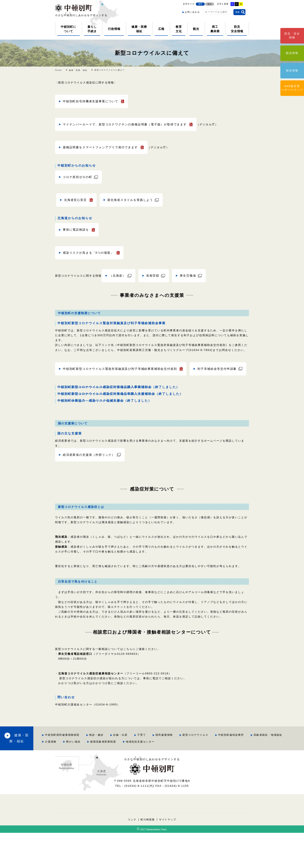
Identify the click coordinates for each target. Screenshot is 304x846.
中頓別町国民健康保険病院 (89, 748)
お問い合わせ (192, 12)
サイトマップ (167, 832)
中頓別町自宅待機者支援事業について (92, 101)
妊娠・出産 (148, 748)
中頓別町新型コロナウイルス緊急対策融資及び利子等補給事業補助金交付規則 (124, 368)
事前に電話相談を (77, 229)
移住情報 (292, 70)
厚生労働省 (190, 275)
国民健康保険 (192, 748)
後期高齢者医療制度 (169, 754)
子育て (169, 748)
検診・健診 (123, 748)
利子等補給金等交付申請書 (84, 382)
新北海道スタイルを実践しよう (133, 200)
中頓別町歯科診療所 (259, 748)
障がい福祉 (139, 754)
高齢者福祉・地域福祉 (86, 754)
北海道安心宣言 (76, 200)
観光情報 (292, 53)
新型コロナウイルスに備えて (152, 53)
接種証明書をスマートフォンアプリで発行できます (103, 147)
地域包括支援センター (206, 754)
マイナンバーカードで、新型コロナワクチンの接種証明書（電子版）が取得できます (129, 124)
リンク (132, 832)
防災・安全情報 (292, 35)
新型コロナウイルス (223, 748)
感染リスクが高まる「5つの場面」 (90, 252)
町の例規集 (147, 832)
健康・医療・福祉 (35, 751)
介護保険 (116, 754)
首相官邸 (154, 275)
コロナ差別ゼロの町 (78, 177)
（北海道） (118, 275)
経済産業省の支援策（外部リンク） (91, 468)
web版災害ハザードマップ (292, 87)
